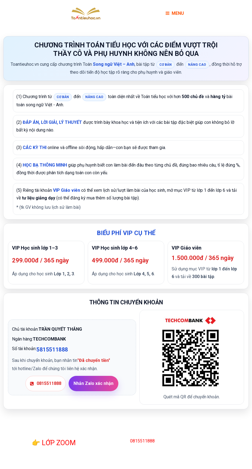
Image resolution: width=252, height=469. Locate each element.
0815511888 (45, 383)
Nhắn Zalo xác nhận (93, 383)
